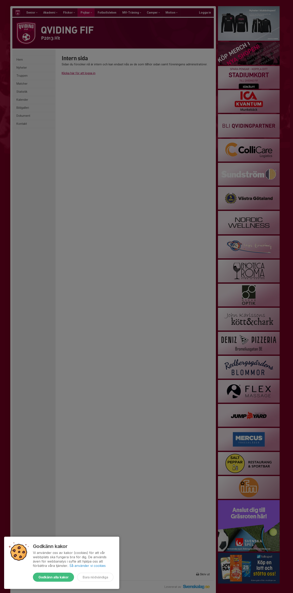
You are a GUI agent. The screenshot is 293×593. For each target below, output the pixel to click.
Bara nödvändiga (95, 577)
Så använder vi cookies (87, 566)
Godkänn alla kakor (53, 577)
